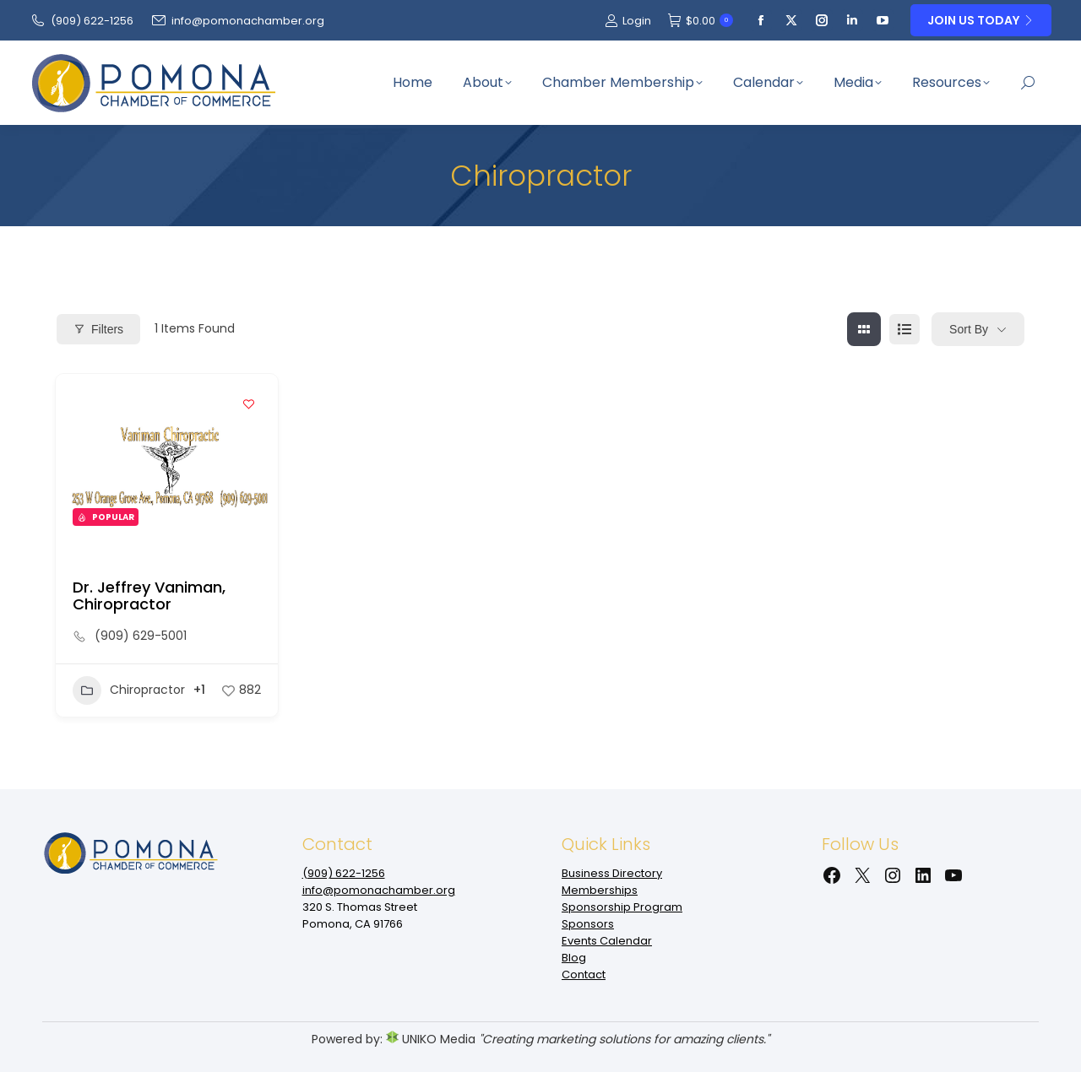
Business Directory (612, 873)
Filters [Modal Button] (98, 329)
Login (628, 21)
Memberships (600, 890)
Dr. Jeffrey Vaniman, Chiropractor (149, 596)
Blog (574, 958)
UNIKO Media (430, 1039)
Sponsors (588, 924)
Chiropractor (129, 690)
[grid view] (864, 329)
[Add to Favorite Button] (248, 403)
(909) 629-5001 (141, 635)
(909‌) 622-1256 (81, 21)
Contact (584, 974)
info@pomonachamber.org (237, 21)
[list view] (904, 329)
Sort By (968, 329)
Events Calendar (607, 941)
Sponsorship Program (622, 907)
